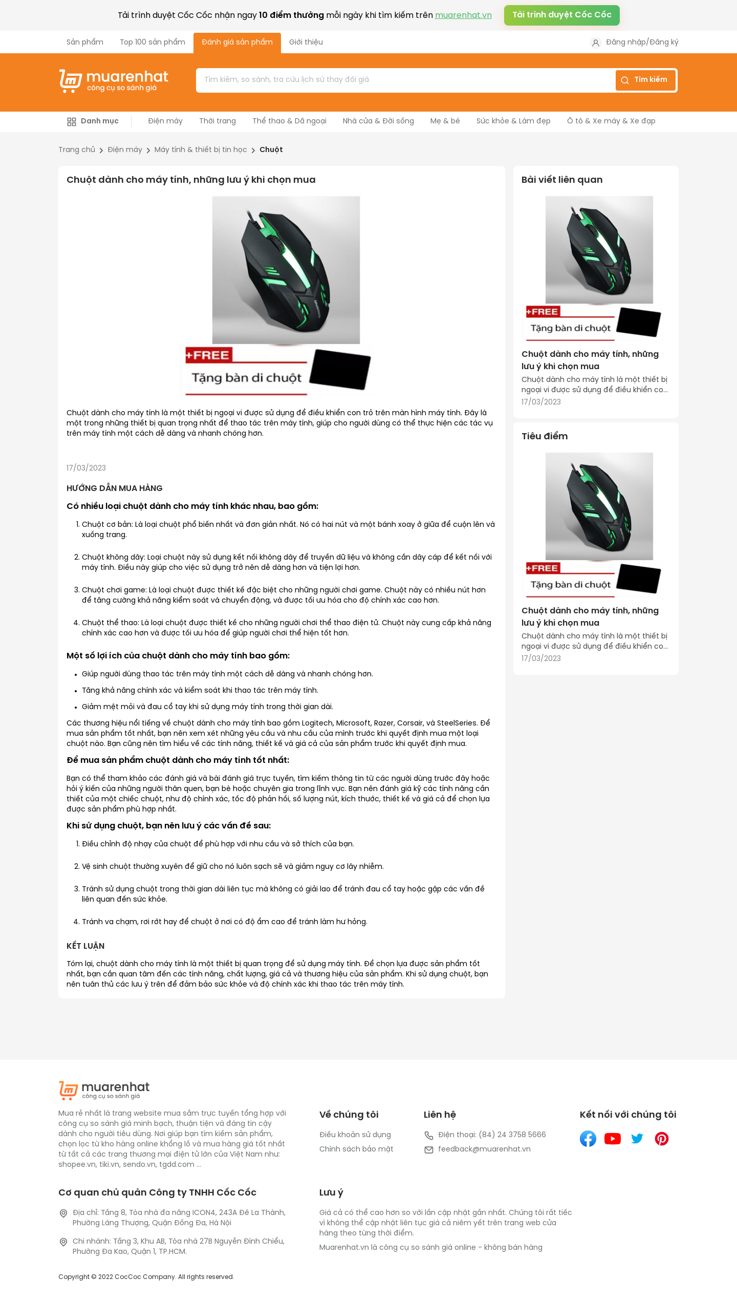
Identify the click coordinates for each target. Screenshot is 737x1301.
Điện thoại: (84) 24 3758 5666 (485, 1136)
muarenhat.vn (463, 15)
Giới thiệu (306, 43)
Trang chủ (76, 150)
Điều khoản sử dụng (355, 1135)
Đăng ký (664, 43)
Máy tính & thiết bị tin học (201, 150)
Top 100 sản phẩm (152, 43)
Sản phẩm (85, 43)
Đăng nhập (626, 43)
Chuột (271, 150)
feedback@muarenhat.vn (477, 1150)
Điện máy (124, 150)
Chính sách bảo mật (356, 1150)
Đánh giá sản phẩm (237, 43)
